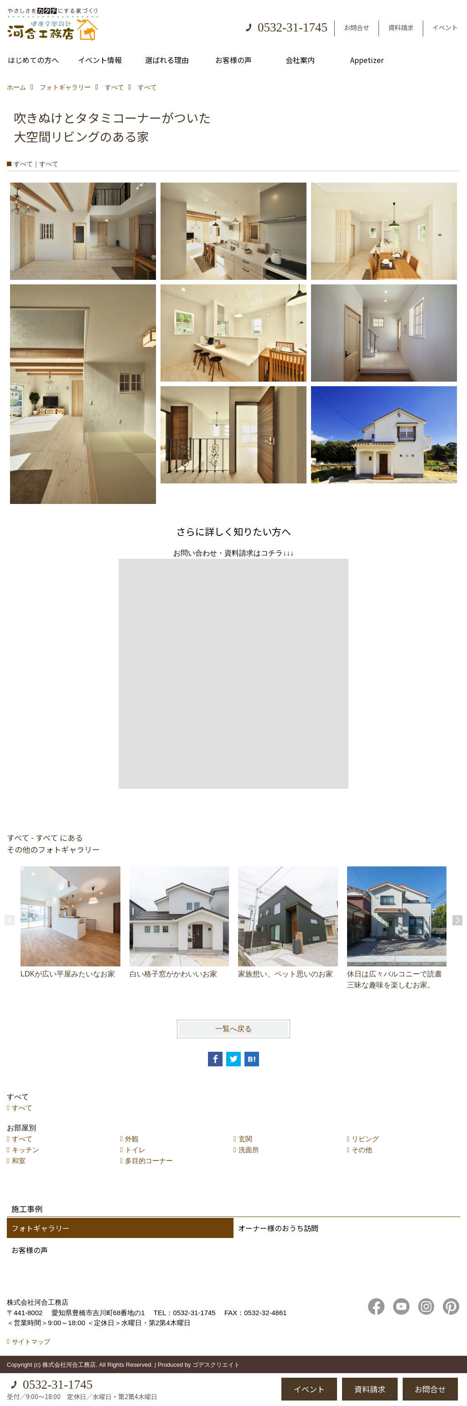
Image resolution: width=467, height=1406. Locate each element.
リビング (365, 1139)
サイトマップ (31, 1341)
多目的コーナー (149, 1161)
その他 (362, 1150)
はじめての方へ (33, 59)
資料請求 (401, 27)
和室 (19, 1161)
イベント (445, 27)
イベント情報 (100, 59)
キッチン (25, 1150)
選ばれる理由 (167, 59)
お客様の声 (233, 59)
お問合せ (356, 27)
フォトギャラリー (40, 1227)
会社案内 (300, 59)
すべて (22, 1108)
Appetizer (367, 59)
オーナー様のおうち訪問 (278, 1227)
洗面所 (249, 1150)
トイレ (135, 1150)
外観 (132, 1139)
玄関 (245, 1139)
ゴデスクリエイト (216, 1364)
